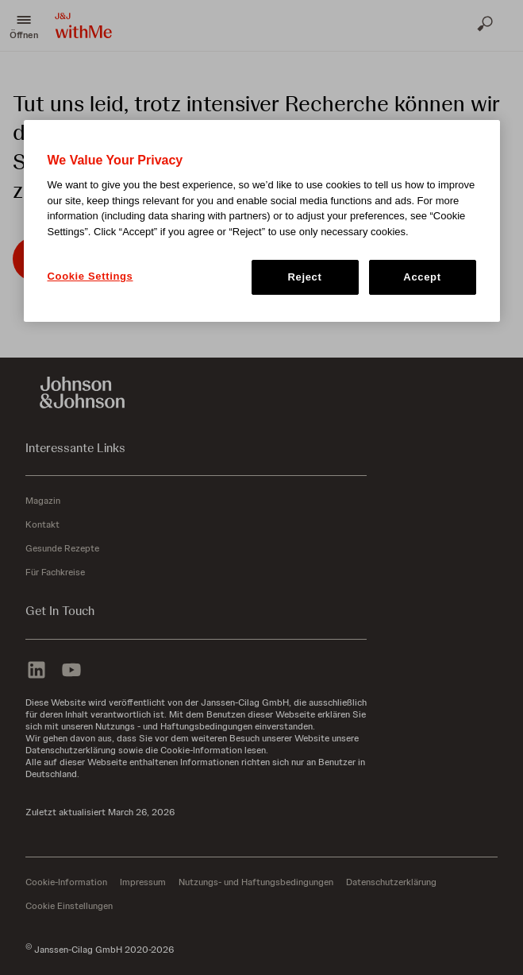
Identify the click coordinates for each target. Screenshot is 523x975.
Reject (305, 277)
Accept (421, 277)
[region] (262, 221)
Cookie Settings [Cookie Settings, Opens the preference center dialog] (90, 276)
